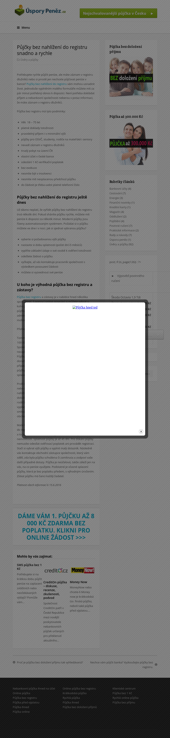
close (141, 415)
